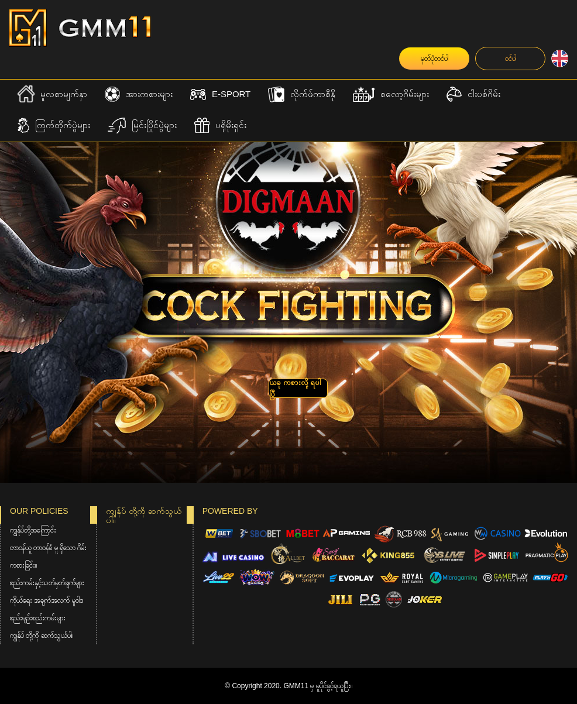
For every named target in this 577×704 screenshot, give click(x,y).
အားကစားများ (139, 94)
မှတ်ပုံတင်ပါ (434, 58)
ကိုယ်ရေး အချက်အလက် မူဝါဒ (46, 600)
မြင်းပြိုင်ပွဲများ (142, 125)
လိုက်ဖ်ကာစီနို (301, 94)
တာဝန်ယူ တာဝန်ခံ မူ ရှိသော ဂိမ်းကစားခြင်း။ (48, 556)
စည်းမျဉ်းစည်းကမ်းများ (38, 618)
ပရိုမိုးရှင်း (220, 125)
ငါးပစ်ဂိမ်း (473, 94)
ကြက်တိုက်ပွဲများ (54, 125)
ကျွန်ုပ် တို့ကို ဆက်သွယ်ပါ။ (41, 635)
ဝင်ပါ (510, 58)
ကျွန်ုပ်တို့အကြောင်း (33, 530)
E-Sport (220, 94)
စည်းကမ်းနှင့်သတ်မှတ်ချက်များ (47, 583)
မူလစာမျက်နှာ (52, 94)
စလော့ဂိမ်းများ (391, 94)
